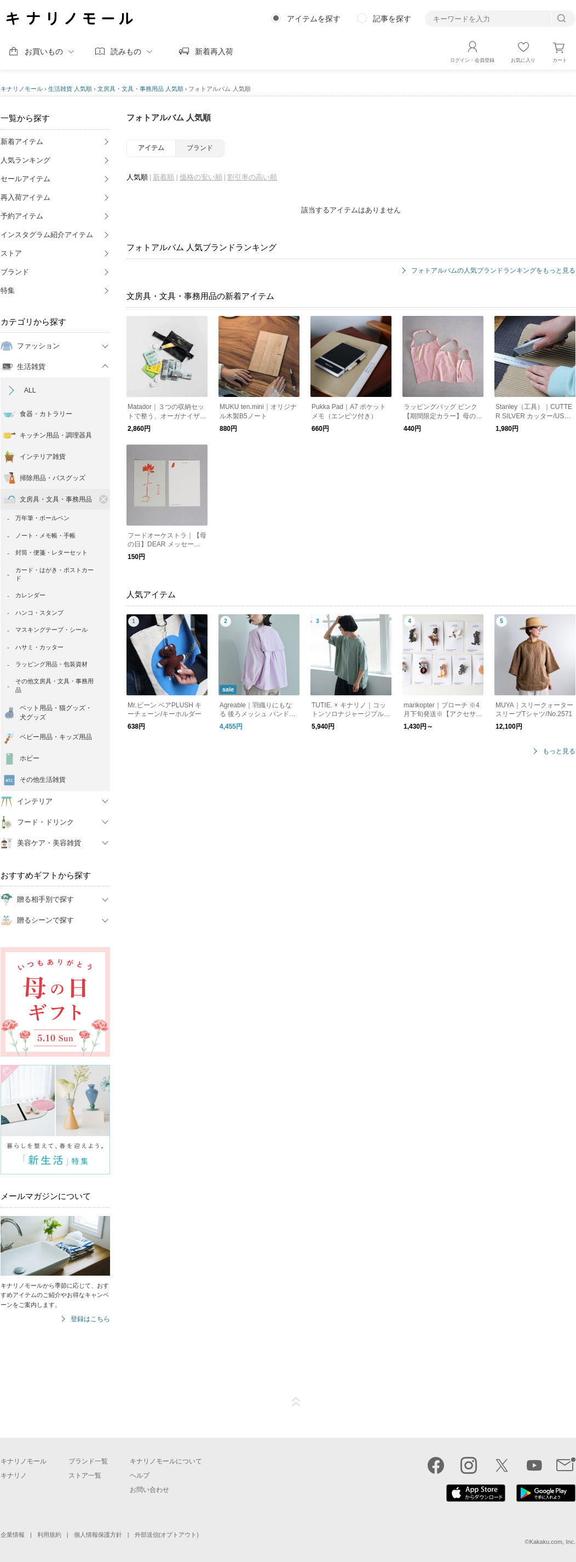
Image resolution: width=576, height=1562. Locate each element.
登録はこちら (90, 1319)
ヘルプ (139, 1475)
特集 (8, 290)
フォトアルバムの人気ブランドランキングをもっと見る (493, 270)
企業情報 (13, 1534)
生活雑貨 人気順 (70, 88)
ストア (11, 253)
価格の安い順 (201, 177)
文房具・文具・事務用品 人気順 (140, 88)
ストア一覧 (84, 1475)
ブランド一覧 (88, 1461)
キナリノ (14, 1475)
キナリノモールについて (166, 1461)
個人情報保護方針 (98, 1534)
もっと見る (559, 751)
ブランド (15, 272)
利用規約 (49, 1534)
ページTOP (296, 1402)
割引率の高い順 (252, 177)
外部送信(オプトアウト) (167, 1534)
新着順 (163, 177)
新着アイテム (22, 141)
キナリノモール (22, 88)
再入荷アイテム (25, 197)
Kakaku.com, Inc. (552, 1541)
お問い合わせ (149, 1490)
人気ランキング (25, 160)
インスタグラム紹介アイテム (47, 234)
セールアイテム (25, 179)
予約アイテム (22, 216)
